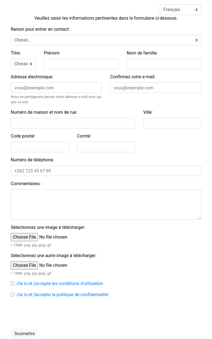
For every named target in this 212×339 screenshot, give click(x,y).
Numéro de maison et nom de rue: (44, 112)
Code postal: (23, 136)
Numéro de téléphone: (32, 159)
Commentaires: (26, 183)
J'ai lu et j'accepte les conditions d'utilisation (59, 283)
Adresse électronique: (32, 76)
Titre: (16, 53)
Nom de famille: (142, 53)
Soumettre (24, 333)
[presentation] (53, 313)
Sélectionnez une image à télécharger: (48, 227)
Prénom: (52, 53)
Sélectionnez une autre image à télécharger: (53, 255)
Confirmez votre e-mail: (132, 76)
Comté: (84, 136)
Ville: (148, 112)
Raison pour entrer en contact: (40, 29)
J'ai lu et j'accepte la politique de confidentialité (62, 294)
